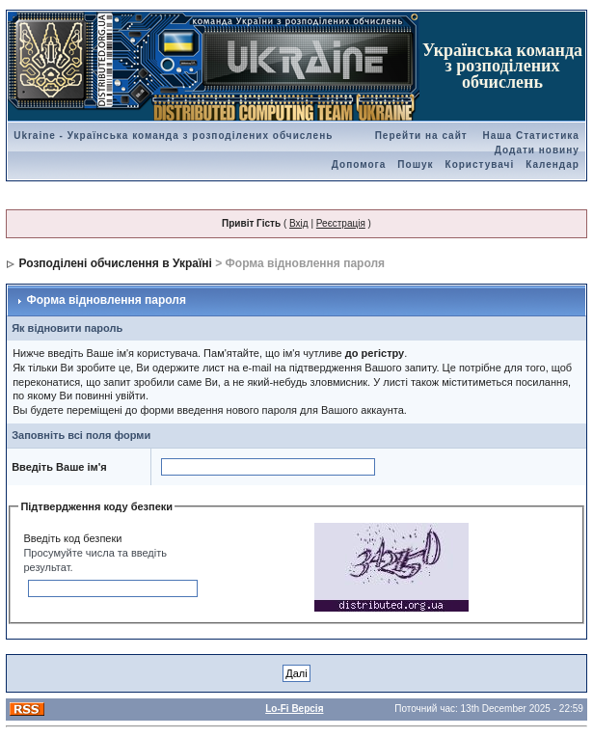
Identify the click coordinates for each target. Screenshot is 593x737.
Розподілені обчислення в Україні (115, 263)
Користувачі (480, 164)
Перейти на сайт (421, 135)
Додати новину (537, 150)
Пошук (415, 164)
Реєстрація (340, 223)
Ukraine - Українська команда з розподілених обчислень (173, 135)
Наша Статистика (530, 135)
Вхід (299, 223)
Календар (553, 164)
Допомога (359, 164)
